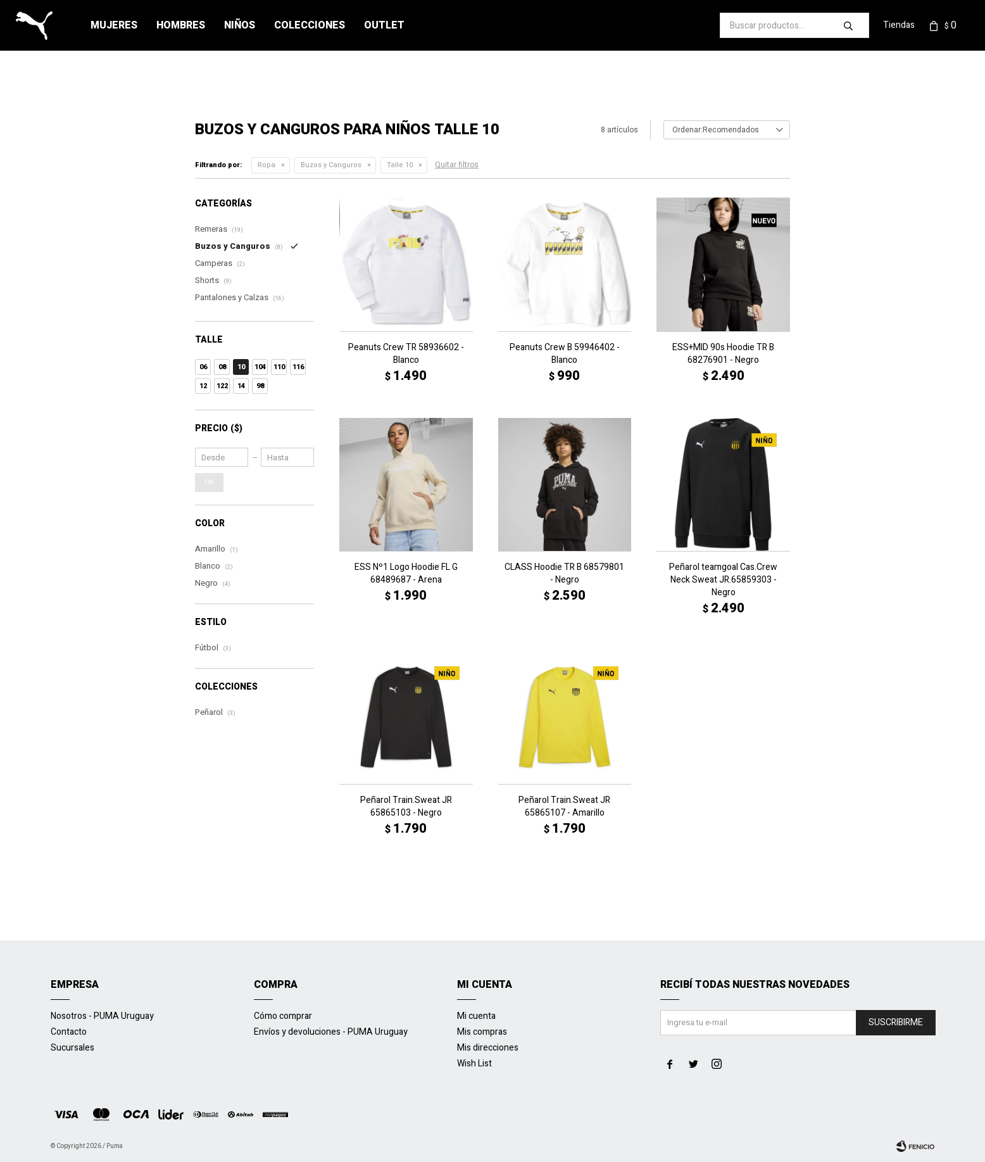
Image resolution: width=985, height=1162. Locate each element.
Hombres (180, 25)
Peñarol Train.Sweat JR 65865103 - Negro (406, 806)
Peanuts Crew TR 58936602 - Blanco (406, 354)
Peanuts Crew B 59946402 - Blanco (565, 354)
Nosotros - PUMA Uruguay (102, 1016)
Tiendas (899, 25)
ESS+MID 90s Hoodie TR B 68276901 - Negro (723, 354)
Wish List (474, 1063)
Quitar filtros (457, 164)
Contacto (69, 1032)
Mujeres (114, 25)
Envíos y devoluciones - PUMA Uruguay (331, 1032)
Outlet (384, 25)
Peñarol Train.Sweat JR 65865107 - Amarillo (564, 806)
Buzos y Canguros (331, 165)
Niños (239, 25)
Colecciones (309, 25)
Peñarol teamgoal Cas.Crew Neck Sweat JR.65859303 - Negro (723, 580)
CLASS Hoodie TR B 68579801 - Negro (564, 573)
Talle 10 (400, 165)
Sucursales (72, 1047)
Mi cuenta (476, 1016)
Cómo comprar (283, 1016)
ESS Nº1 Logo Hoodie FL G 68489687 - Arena (406, 573)
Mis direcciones (487, 1047)
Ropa (266, 165)
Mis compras (482, 1032)
